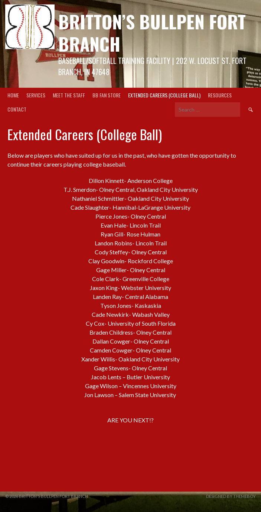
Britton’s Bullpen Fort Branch (152, 32)
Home (13, 95)
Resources (220, 95)
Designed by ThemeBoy (231, 496)
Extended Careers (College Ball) (164, 95)
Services (35, 95)
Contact (16, 109)
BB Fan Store (106, 95)
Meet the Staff (69, 95)
